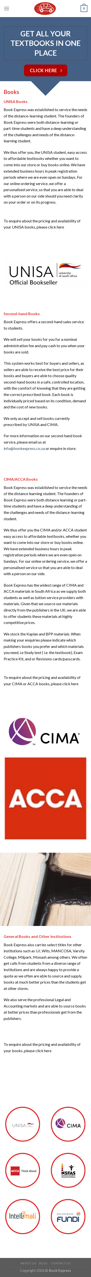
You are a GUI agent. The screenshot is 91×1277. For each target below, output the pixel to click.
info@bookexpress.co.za (24, 448)
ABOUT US (28, 1263)
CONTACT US (61, 1263)
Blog (43, 1263)
